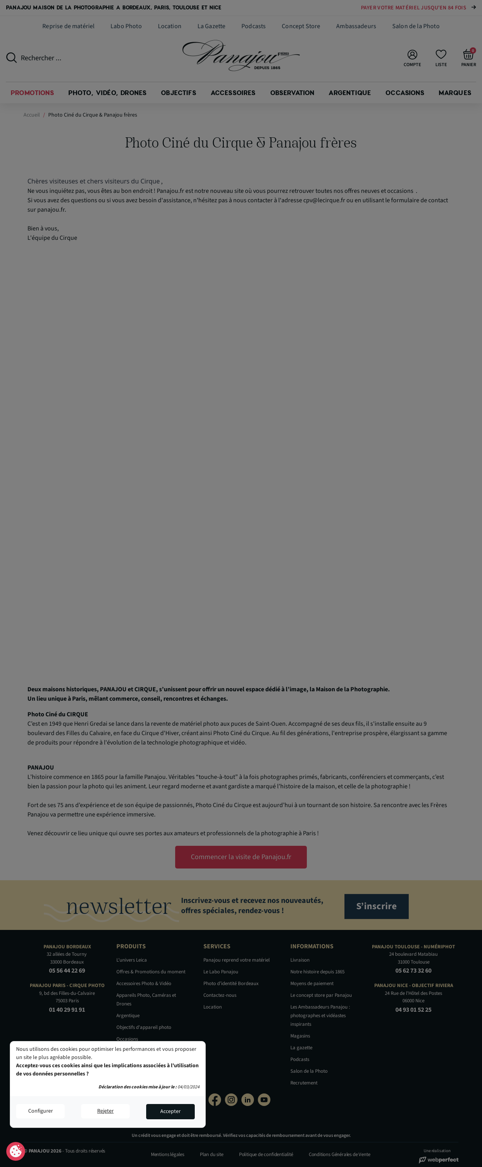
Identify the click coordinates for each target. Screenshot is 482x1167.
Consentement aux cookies (16, 1151)
